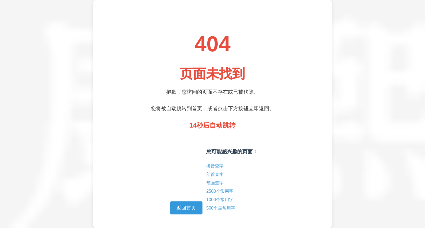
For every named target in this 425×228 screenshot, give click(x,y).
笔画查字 (215, 182)
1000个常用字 (219, 199)
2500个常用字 (219, 191)
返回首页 (186, 208)
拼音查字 (215, 166)
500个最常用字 (220, 208)
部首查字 (215, 174)
